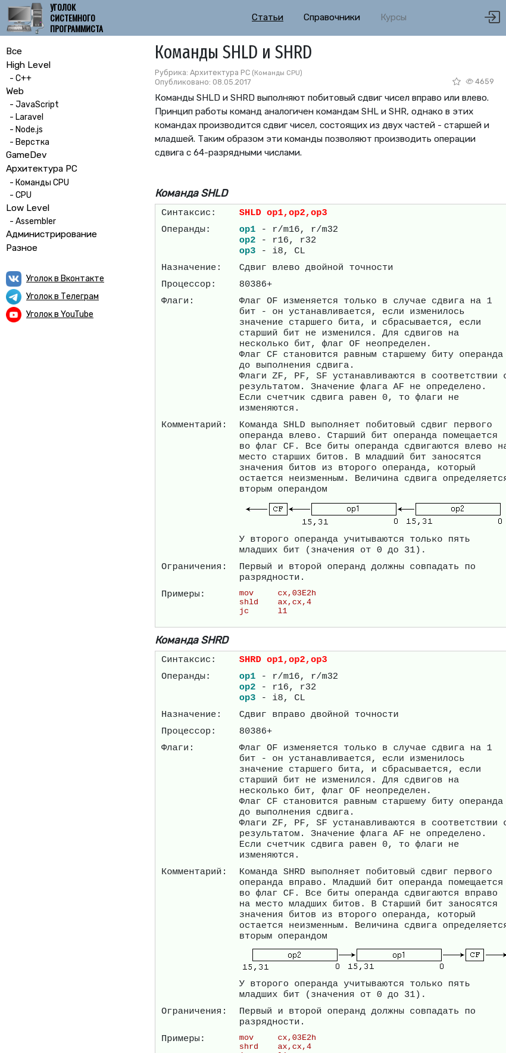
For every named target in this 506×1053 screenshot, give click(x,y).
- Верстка (27, 142)
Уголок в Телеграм (62, 296)
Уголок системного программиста (76, 18)
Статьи (267, 17)
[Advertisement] (71, 410)
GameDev (26, 155)
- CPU (19, 195)
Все (14, 51)
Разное (22, 248)
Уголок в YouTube (59, 314)
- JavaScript (32, 105)
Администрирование (51, 234)
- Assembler (31, 221)
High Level (28, 65)
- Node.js (24, 130)
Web (15, 91)
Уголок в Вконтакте (65, 279)
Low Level (27, 208)
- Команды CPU (37, 183)
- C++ (19, 78)
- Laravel (24, 117)
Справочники (332, 17)
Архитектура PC (41, 168)
